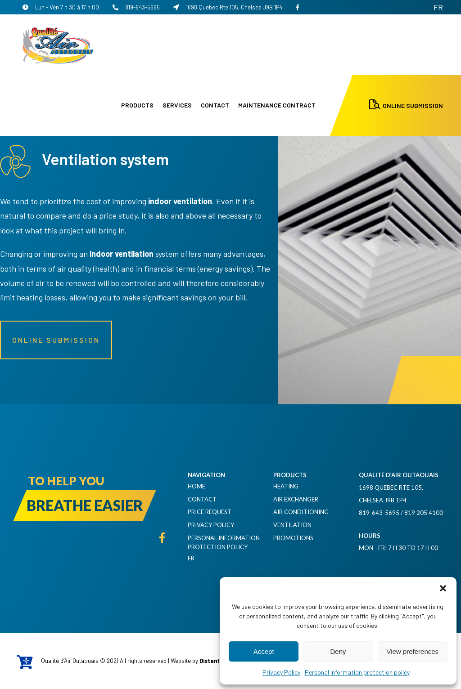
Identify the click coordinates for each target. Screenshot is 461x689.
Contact (215, 105)
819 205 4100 (423, 512)
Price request (209, 511)
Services (177, 105)
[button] (442, 588)
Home (196, 486)
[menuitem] (438, 7)
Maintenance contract (277, 105)
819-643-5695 (136, 7)
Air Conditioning (301, 511)
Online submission (56, 340)
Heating (285, 486)
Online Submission (406, 105)
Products (137, 105)
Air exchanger (295, 499)
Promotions (293, 537)
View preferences (413, 651)
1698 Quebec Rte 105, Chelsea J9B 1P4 (227, 7)
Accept (263, 651)
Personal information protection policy (357, 672)
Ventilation (292, 524)
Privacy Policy (281, 672)
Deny (338, 651)
